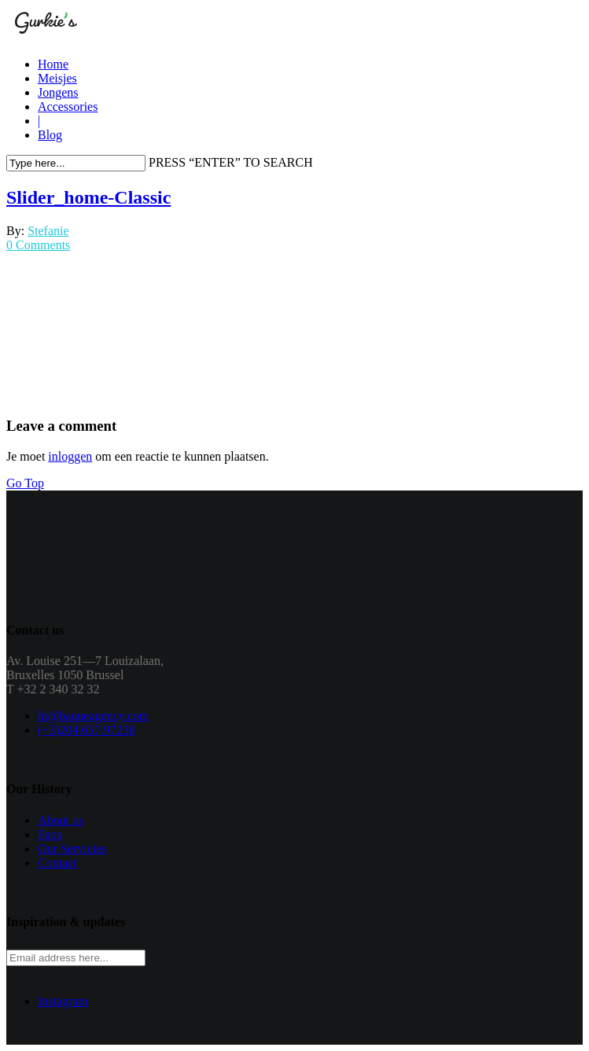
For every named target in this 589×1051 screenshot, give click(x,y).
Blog (50, 134)
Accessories (68, 106)
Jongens (58, 92)
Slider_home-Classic (88, 197)
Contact (57, 862)
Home (53, 64)
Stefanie (48, 230)
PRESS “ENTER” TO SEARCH (231, 162)
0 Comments (38, 245)
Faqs (49, 834)
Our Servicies (72, 848)
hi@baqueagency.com (93, 715)
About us (60, 820)
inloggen (70, 456)
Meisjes (57, 78)
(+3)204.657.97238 (86, 730)
